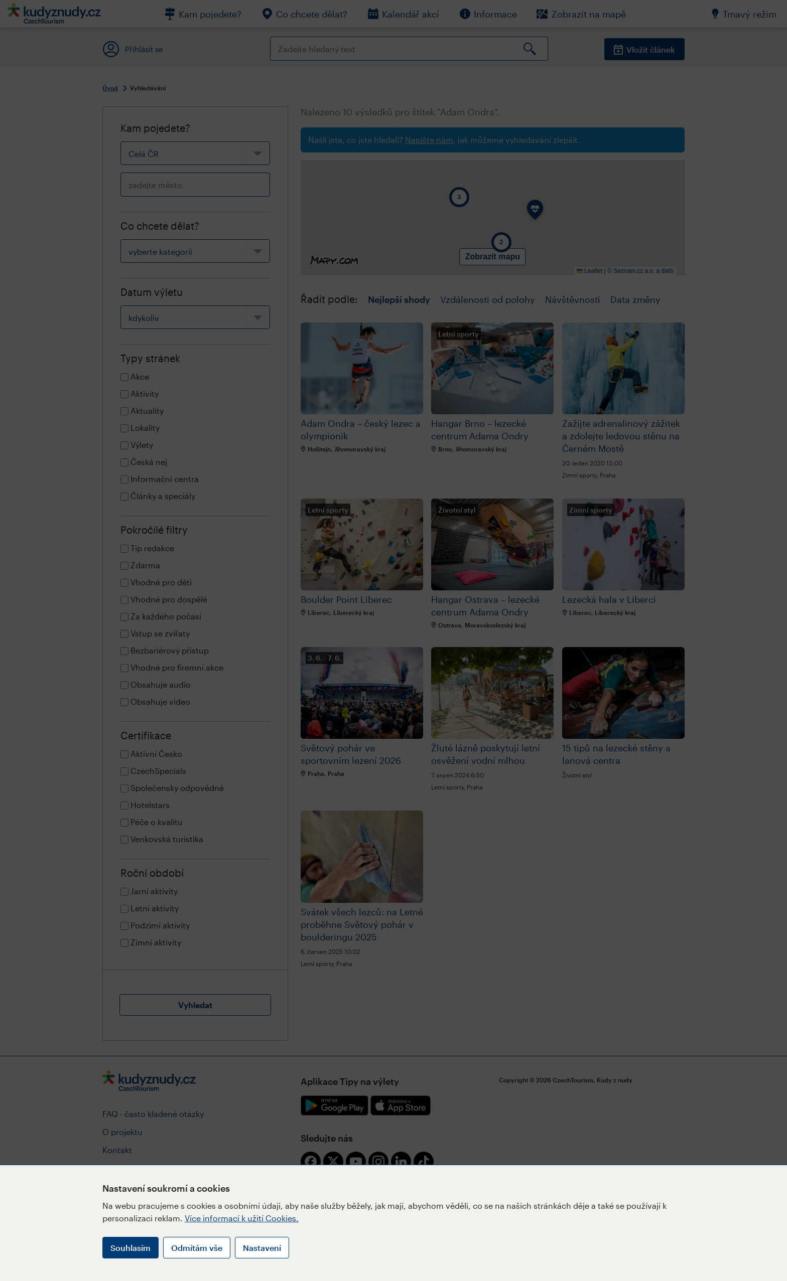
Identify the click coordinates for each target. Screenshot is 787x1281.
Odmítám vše (196, 1247)
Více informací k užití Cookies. (242, 1218)
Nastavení (262, 1247)
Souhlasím (130, 1247)
